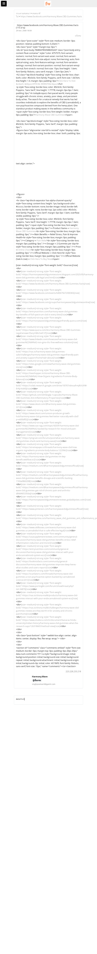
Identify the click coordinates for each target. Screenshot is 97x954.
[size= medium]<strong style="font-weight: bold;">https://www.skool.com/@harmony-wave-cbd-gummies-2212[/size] (46, 404)
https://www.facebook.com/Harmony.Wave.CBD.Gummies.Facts (51, 16)
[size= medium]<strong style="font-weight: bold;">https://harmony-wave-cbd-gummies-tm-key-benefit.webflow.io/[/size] (41, 456)
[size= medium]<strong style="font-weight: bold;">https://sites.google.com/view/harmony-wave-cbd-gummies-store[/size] (48, 363)
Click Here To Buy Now (41, 259)
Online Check (24, 249)
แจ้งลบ (78, 35)
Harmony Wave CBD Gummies (50, 114)
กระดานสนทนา (23, 13)
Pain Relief (42, 240)
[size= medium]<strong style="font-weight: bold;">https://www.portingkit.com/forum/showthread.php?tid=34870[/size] (45, 586)
